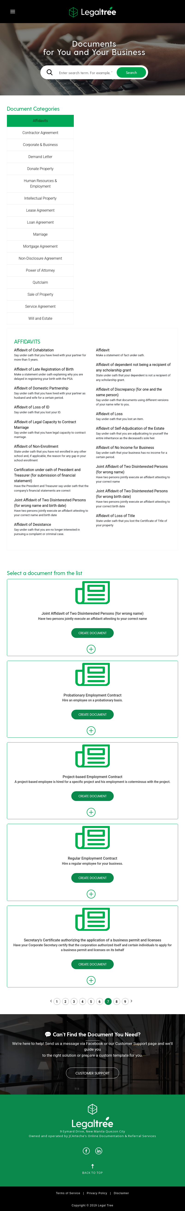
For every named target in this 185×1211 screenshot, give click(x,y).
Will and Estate (40, 318)
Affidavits (40, 121)
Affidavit (103, 350)
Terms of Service (68, 1193)
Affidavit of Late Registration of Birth (44, 369)
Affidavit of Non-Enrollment (36, 446)
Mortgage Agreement (40, 246)
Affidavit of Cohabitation (34, 350)
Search (131, 72)
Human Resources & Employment (40, 184)
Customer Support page (136, 1043)
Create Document (92, 633)
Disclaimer (121, 1193)
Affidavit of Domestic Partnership (41, 388)
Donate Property (40, 169)
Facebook (94, 1043)
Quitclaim (40, 282)
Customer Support (92, 1073)
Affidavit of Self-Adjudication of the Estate (130, 428)
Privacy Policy (97, 1193)
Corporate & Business (40, 145)
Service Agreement (40, 306)
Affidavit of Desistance (32, 524)
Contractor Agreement (40, 133)
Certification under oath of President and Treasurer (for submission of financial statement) (47, 475)
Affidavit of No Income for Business (125, 447)
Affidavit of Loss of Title (115, 516)
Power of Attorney (40, 270)
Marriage (40, 234)
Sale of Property (40, 294)
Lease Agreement (40, 210)
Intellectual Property (40, 198)
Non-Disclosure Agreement (40, 258)
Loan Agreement (40, 222)
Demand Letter (40, 157)
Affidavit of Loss (109, 414)
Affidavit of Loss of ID (31, 407)
